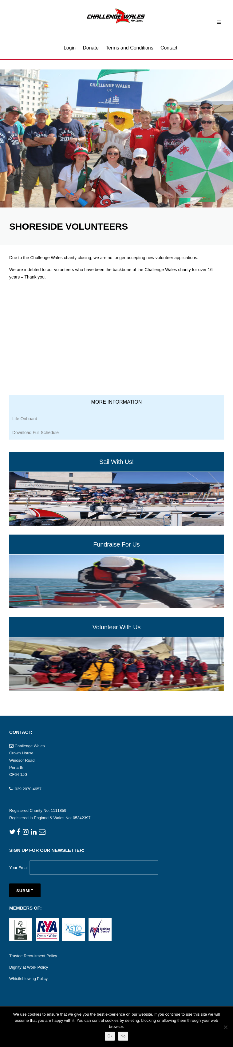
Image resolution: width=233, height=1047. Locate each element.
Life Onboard (24, 418)
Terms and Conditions (129, 47)
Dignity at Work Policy (28, 967)
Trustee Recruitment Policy (33, 956)
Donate (91, 47)
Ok (109, 1036)
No (123, 1036)
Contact (168, 47)
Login (70, 47)
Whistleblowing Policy (28, 978)
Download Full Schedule (35, 432)
